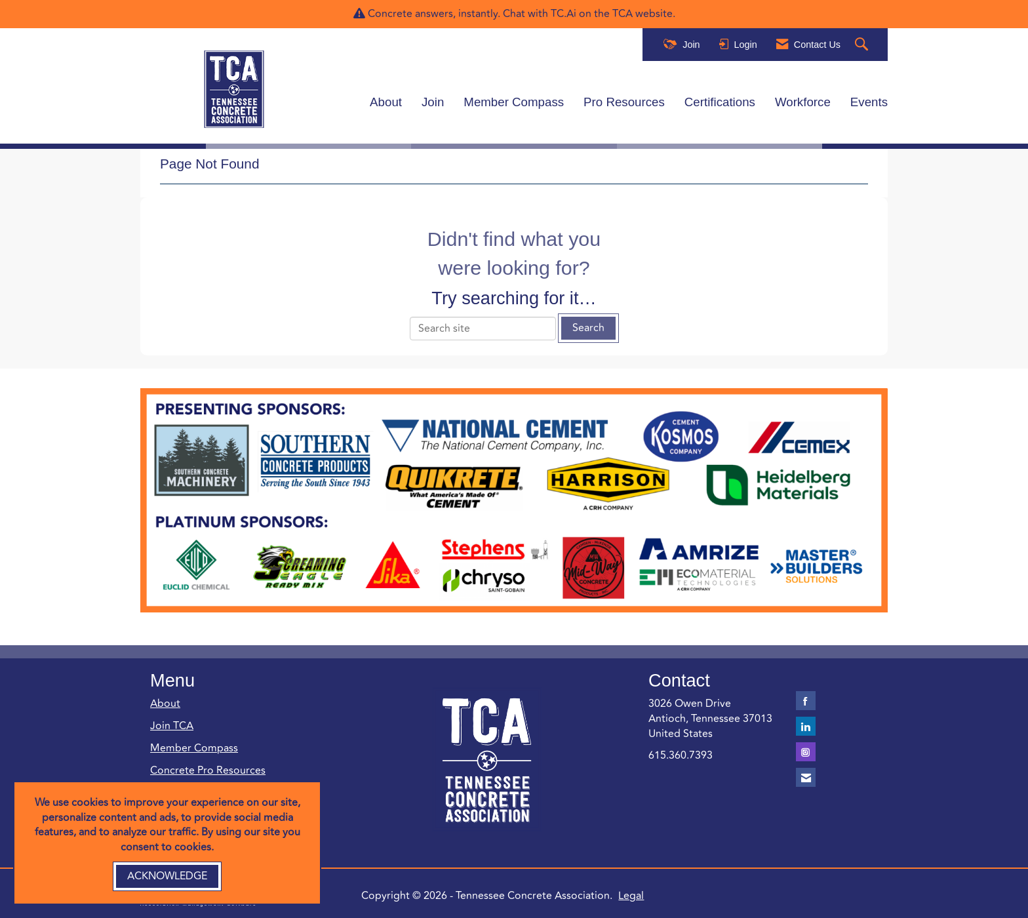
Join (433, 102)
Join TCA (171, 726)
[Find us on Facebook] (806, 700)
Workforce (803, 102)
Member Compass (514, 102)
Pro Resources (624, 102)
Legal (631, 896)
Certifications (719, 102)
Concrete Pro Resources (208, 770)
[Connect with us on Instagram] (806, 751)
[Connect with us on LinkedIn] (806, 726)
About (386, 102)
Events (869, 102)
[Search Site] (863, 45)
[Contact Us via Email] (806, 777)
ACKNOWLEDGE (167, 876)
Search (588, 328)
